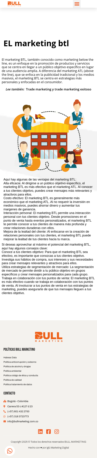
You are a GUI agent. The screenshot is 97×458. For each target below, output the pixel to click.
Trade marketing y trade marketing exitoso (58, 89)
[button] (77, 4)
